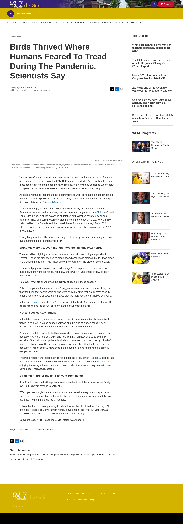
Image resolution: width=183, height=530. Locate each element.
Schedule (80, 28)
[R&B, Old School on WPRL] (141, 264)
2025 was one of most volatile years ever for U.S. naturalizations (152, 95)
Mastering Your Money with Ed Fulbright (158, 243)
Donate (169, 7)
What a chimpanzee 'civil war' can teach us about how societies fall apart (151, 54)
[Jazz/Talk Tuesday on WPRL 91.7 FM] (141, 184)
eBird (98, 218)
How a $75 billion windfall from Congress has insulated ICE (150, 83)
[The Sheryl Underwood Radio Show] (141, 153)
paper (95, 364)
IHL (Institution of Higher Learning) (79, 506)
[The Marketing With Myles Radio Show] (141, 204)
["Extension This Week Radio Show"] (141, 224)
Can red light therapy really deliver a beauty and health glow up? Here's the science (152, 109)
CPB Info (94, 28)
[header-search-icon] (155, 7)
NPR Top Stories (46, 436)
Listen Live (13, 28)
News (26, 28)
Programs (47, 28)
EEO (69, 28)
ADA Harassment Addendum (77, 500)
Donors (120, 28)
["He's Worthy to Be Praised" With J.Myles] (141, 284)
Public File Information (110, 500)
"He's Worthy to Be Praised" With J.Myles (160, 283)
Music (35, 28)
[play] (10, 19)
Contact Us (134, 28)
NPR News (15, 42)
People (60, 28)
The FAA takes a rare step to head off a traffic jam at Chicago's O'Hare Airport (151, 69)
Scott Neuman (28, 93)
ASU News (107, 28)
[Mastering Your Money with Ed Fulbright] (141, 244)
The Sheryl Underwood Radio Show (160, 151)
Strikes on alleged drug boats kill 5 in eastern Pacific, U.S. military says (152, 124)
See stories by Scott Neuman (26, 465)
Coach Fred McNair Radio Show (147, 168)
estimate (35, 308)
